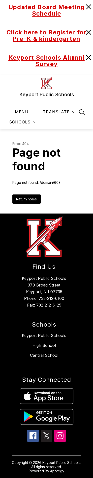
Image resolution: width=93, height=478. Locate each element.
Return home (26, 199)
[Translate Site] (59, 112)
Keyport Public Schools (44, 335)
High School (44, 345)
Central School (44, 355)
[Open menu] (18, 112)
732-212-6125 (48, 305)
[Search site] (82, 112)
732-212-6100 (51, 298)
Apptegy (57, 471)
